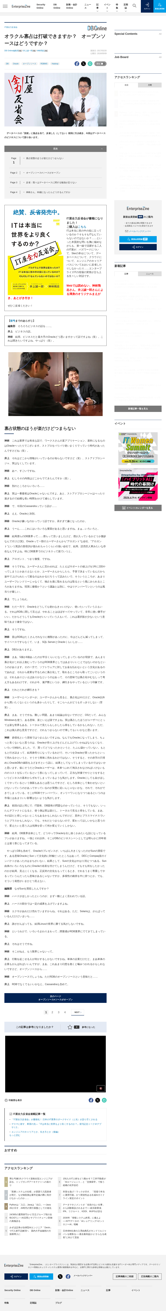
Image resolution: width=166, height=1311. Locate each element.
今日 (126, 85)
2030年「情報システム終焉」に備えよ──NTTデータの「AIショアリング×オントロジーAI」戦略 (83, 1221)
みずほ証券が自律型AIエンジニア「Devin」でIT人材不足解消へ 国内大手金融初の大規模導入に (30, 1230)
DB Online (35, 1290)
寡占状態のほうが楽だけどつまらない (45, 158)
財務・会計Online (64, 1290)
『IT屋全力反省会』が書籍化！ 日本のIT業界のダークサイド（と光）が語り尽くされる (54, 1119)
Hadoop (55, 64)
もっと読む (14, 1135)
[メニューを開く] (5, 6)
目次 (78, 148)
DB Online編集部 (11, 51)
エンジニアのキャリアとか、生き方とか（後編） (35, 1132)
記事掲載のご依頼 (124, 1276)
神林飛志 (41, 51)
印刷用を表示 (13, 1100)
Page (13, 172)
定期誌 (126, 6)
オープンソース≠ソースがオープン (43, 172)
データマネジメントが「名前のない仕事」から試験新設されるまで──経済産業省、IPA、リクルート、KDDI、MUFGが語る (84, 1208)
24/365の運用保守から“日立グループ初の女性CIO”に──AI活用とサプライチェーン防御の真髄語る (30, 1217)
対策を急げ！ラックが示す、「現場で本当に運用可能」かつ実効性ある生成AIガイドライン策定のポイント (84, 1194)
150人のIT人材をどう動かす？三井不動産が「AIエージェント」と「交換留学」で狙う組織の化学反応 (84, 1181)
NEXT (78, 1012)
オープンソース (29, 64)
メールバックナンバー (138, 231)
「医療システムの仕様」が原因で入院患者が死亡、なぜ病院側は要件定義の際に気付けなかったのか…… (30, 1194)
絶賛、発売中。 (35, 212)
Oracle (16, 64)
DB (7, 64)
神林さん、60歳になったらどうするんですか (48, 192)
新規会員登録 (137, 239)
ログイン (137, 247)
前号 (12, 320)
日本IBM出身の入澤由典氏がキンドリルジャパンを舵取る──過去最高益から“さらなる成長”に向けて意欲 (84, 1234)
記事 (97, 6)
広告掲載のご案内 (150, 1276)
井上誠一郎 (28, 51)
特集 (117, 6)
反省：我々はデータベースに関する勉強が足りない (51, 182)
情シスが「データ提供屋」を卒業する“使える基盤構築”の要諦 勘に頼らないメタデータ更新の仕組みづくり (137, 373)
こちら (82, 226)
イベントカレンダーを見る (137, 507)
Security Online (12, 1290)
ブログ (58, 1303)
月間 (150, 85)
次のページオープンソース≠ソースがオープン (55, 998)
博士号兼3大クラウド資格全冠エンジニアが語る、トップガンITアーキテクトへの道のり (31, 1181)
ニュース (150, 274)
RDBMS (44, 64)
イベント (107, 6)
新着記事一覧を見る (138, 408)
